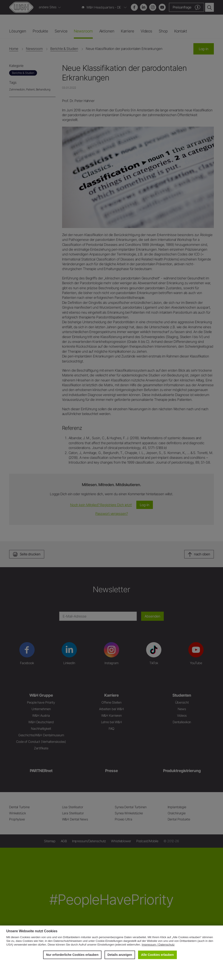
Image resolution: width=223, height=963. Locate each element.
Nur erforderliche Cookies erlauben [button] (72, 954)
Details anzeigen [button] (120, 954)
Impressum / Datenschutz (158, 944)
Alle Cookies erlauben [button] (157, 954)
